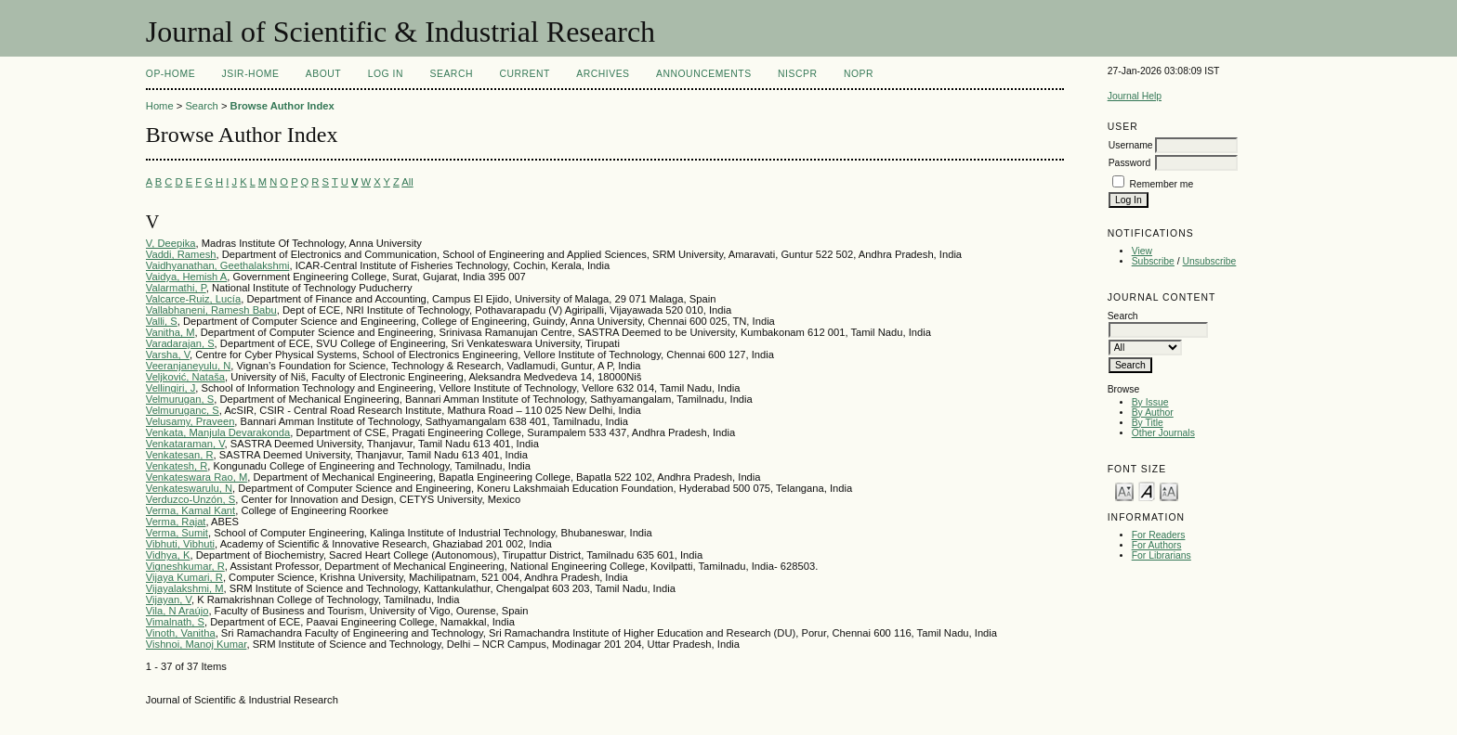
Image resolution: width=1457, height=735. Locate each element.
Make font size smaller (1124, 490)
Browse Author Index (282, 105)
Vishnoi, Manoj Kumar (196, 644)
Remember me (1162, 184)
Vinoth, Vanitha (181, 632)
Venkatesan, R (180, 454)
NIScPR (797, 74)
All (407, 181)
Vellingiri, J (170, 387)
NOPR (858, 74)
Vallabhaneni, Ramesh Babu (211, 310)
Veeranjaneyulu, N (188, 365)
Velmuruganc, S (182, 410)
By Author (1153, 412)
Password (1130, 163)
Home (160, 105)
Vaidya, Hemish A (186, 276)
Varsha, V (168, 354)
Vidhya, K (168, 555)
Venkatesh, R (177, 465)
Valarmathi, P (176, 287)
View (1142, 251)
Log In (385, 74)
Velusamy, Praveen (190, 421)
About (323, 74)
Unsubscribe (1210, 261)
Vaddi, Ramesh (181, 254)
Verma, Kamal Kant (190, 510)
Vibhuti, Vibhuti (180, 543)
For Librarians (1161, 555)
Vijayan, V (168, 599)
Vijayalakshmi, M (185, 588)
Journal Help (1135, 96)
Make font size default (1146, 490)
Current (524, 74)
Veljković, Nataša (185, 376)
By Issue (1150, 402)
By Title (1147, 423)
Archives (602, 74)
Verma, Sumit (177, 532)
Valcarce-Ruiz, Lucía (193, 298)
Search (451, 74)
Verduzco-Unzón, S (190, 499)
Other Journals (1163, 433)
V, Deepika (171, 243)
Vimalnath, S (175, 621)
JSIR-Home (251, 74)
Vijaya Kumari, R (184, 577)
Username (1131, 145)
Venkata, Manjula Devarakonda (218, 432)
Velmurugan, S (180, 399)
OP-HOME (170, 74)
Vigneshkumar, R (185, 566)
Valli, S (161, 321)
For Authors (1157, 545)
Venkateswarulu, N (189, 488)
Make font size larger (1169, 490)
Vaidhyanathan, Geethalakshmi (218, 265)
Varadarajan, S (180, 343)
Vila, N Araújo (177, 610)
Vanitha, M (170, 332)
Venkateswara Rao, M (196, 477)
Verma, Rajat (176, 521)
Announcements (704, 74)
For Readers (1159, 535)
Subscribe (1153, 261)
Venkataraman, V (185, 443)
